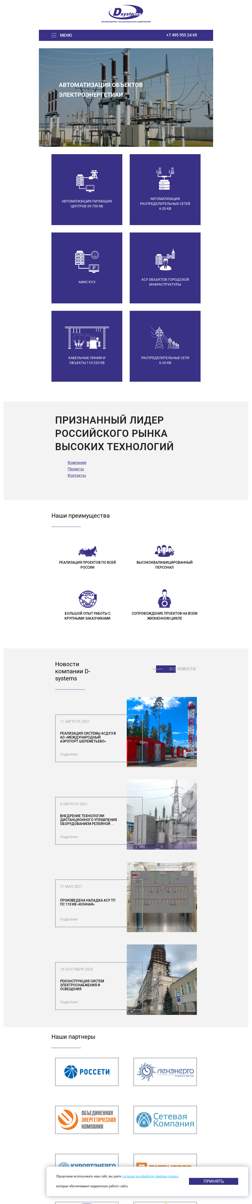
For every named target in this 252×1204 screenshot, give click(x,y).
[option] (126, 97)
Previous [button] (44, 97)
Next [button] (207, 97)
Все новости (182, 669)
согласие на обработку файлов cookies (150, 1176)
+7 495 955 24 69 (181, 35)
